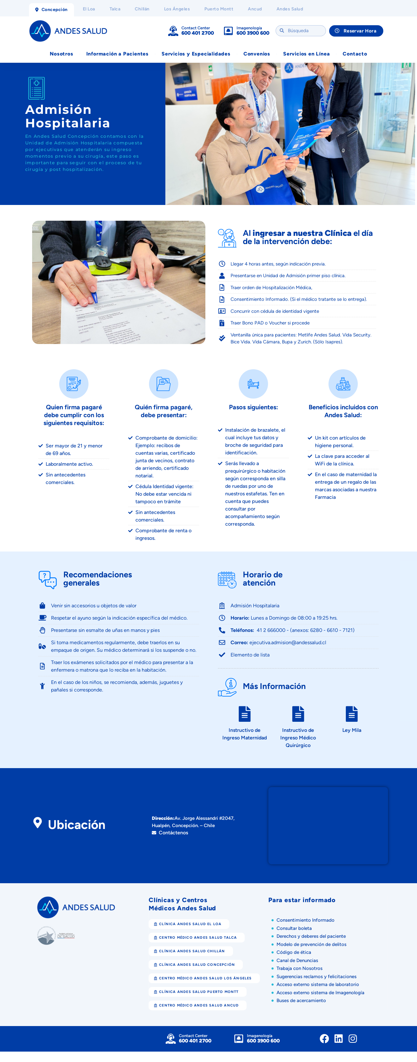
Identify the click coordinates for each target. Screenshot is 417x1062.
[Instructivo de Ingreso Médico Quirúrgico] (298, 724)
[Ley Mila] (352, 724)
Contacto (355, 55)
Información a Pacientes (117, 55)
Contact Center (195, 28)
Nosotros (61, 55)
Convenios (256, 55)
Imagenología (249, 28)
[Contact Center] (173, 31)
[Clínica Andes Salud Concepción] (328, 836)
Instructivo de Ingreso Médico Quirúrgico (298, 748)
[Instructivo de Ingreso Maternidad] (245, 724)
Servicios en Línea (306, 55)
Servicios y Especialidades (196, 55)
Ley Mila (351, 741)
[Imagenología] (228, 31)
